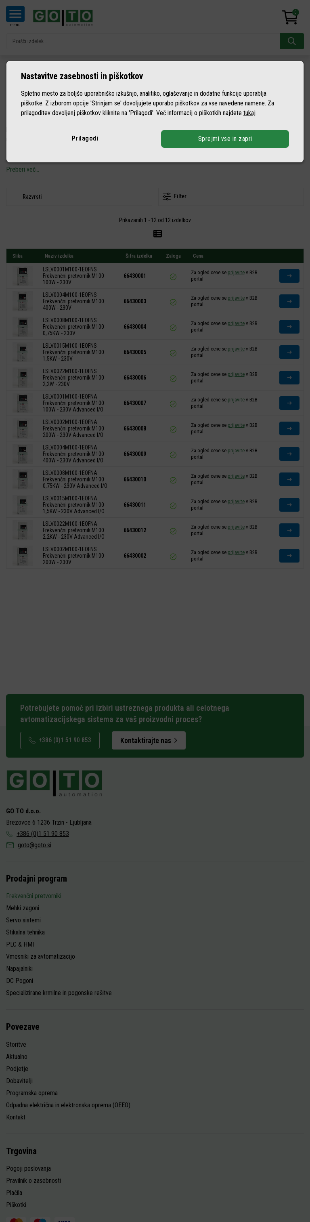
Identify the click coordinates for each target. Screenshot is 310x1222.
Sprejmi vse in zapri (225, 139)
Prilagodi (85, 138)
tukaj (249, 113)
